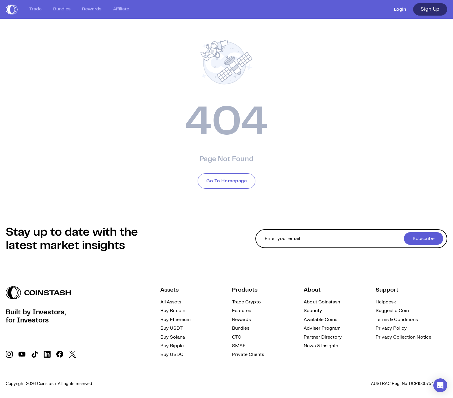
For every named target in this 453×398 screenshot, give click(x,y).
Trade (35, 9)
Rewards (91, 9)
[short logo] (12, 9)
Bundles (61, 9)
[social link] (9, 354)
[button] (440, 385)
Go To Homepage (226, 181)
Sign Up (430, 9)
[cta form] (351, 238)
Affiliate (121, 9)
